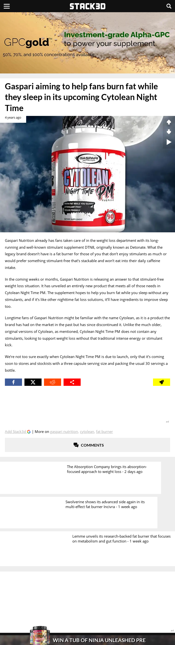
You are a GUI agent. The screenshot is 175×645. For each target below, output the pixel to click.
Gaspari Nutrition (64, 431)
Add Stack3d (16, 431)
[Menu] (7, 6)
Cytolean (87, 431)
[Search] (168, 6)
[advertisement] (87, 42)
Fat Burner (104, 431)
